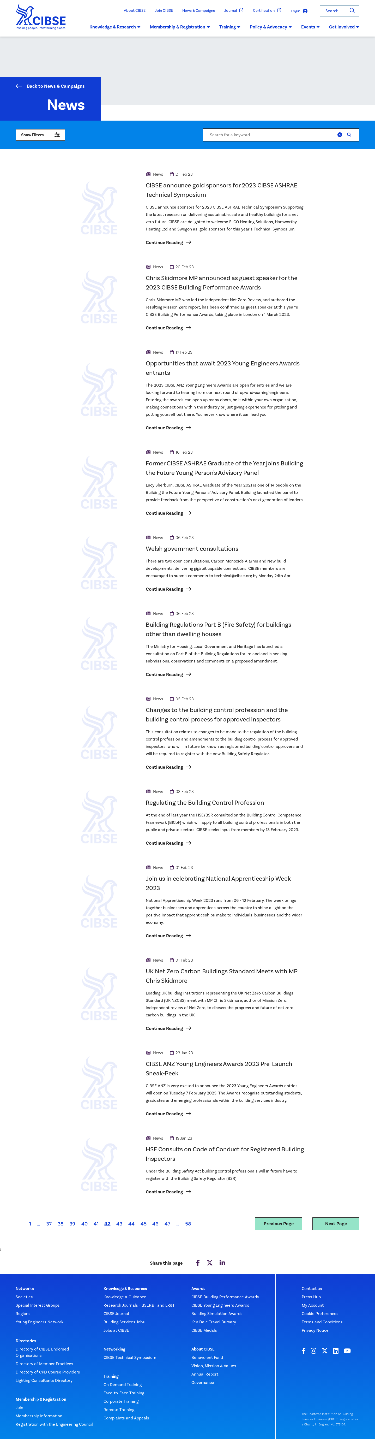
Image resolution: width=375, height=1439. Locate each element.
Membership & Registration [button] (180, 27)
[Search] (352, 10)
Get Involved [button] (344, 27)
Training (111, 1376)
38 (61, 1224)
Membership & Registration (41, 1399)
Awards (198, 1288)
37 (49, 1224)
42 (108, 1223)
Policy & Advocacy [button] (271, 27)
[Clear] (340, 135)
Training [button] (229, 27)
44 (131, 1224)
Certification (267, 10)
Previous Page (279, 1224)
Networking (114, 1349)
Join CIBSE (164, 10)
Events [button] (310, 27)
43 (119, 1224)
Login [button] (299, 11)
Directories (26, 1340)
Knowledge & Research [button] (115, 27)
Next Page (336, 1224)
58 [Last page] (188, 1224)
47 (167, 1224)
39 (72, 1224)
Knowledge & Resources (125, 1288)
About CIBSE (135, 10)
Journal (234, 10)
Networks (25, 1288)
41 (96, 1224)
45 (144, 1224)
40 (84, 1224)
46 (155, 1224)
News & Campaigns (198, 10)
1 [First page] (30, 1224)
